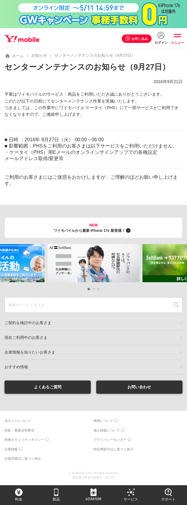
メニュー (177, 42)
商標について (103, 421)
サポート (168, 499)
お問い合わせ (139, 387)
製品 (56, 499)
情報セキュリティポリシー (24, 440)
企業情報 (11, 449)
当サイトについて (18, 421)
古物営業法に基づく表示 (23, 459)
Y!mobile (22, 39)
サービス (131, 499)
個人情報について (107, 430)
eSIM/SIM (94, 499)
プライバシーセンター (110, 440)
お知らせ (39, 55)
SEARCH (176, 305)
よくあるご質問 (48, 387)
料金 (18, 499)
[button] (88, 289)
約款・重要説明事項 (19, 430)
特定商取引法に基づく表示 (113, 449)
